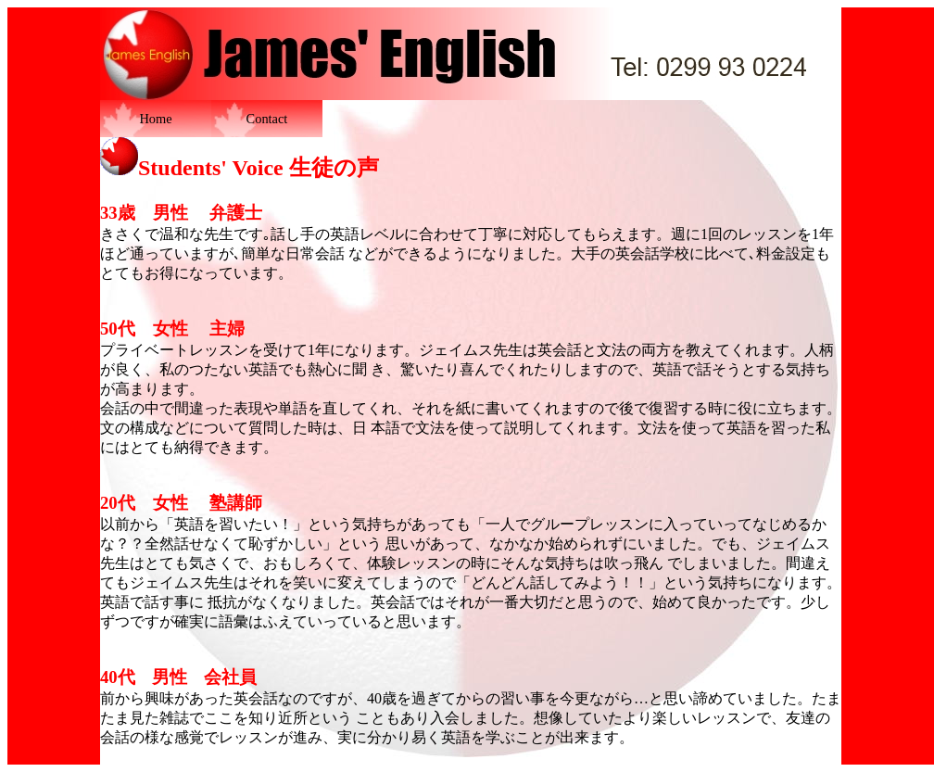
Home (155, 118)
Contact (267, 118)
